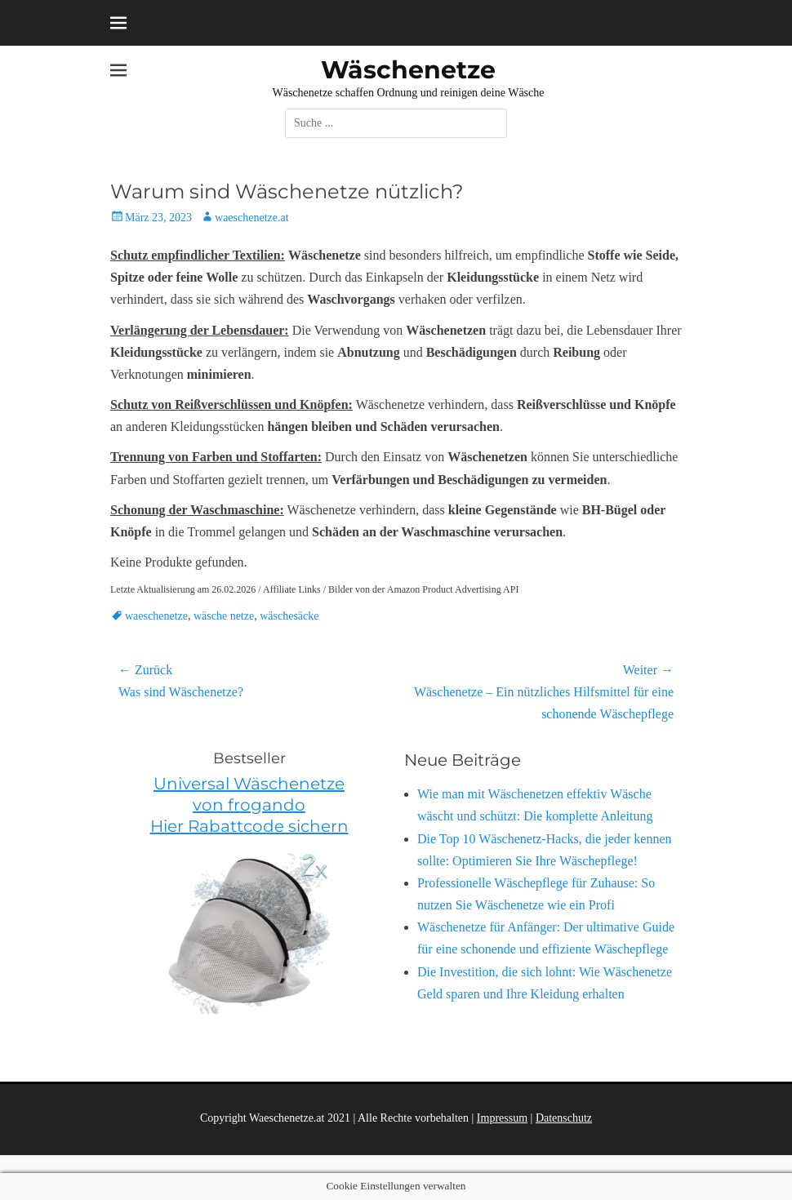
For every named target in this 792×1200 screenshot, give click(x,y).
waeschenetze (156, 616)
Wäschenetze (408, 70)
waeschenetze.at (252, 217)
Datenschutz (564, 1118)
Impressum (502, 1118)
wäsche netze (224, 616)
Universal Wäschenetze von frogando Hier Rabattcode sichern (249, 805)
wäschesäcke (289, 616)
